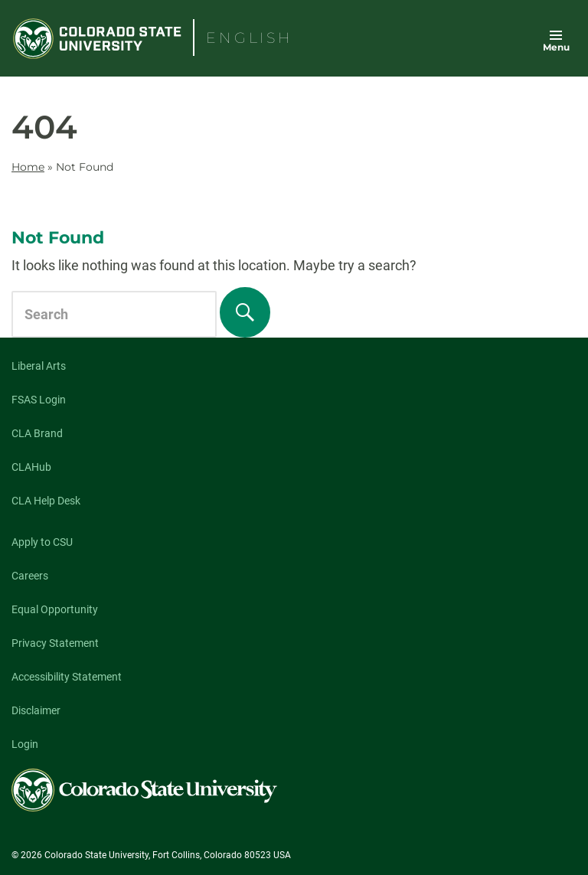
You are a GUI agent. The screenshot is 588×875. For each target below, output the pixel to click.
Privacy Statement (55, 643)
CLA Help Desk (45, 501)
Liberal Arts (38, 366)
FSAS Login (38, 399)
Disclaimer (35, 710)
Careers (29, 576)
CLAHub (31, 467)
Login (24, 744)
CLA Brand (37, 433)
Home (27, 167)
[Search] (245, 312)
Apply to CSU (42, 542)
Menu (556, 47)
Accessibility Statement (66, 677)
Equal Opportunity (54, 609)
